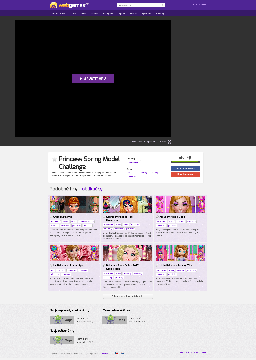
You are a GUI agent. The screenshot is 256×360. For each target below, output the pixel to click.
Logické (121, 13)
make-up (54, 225)
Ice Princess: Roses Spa (68, 265)
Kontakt (105, 354)
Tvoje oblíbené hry (62, 330)
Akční (83, 13)
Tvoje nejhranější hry (116, 310)
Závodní (94, 13)
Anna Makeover (62, 216)
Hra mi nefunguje (185, 174)
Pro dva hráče (58, 13)
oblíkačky (92, 189)
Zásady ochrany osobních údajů (192, 352)
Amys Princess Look (172, 216)
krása (73, 222)
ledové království (86, 222)
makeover (71, 270)
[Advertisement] (216, 69)
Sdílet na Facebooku (185, 168)
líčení (126, 225)
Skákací (133, 13)
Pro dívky (159, 13)
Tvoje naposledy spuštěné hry (69, 310)
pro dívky (88, 225)
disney (65, 222)
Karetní (72, 13)
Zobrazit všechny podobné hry (127, 296)
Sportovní (146, 13)
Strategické (108, 13)
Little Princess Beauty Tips (176, 265)
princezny (76, 225)
